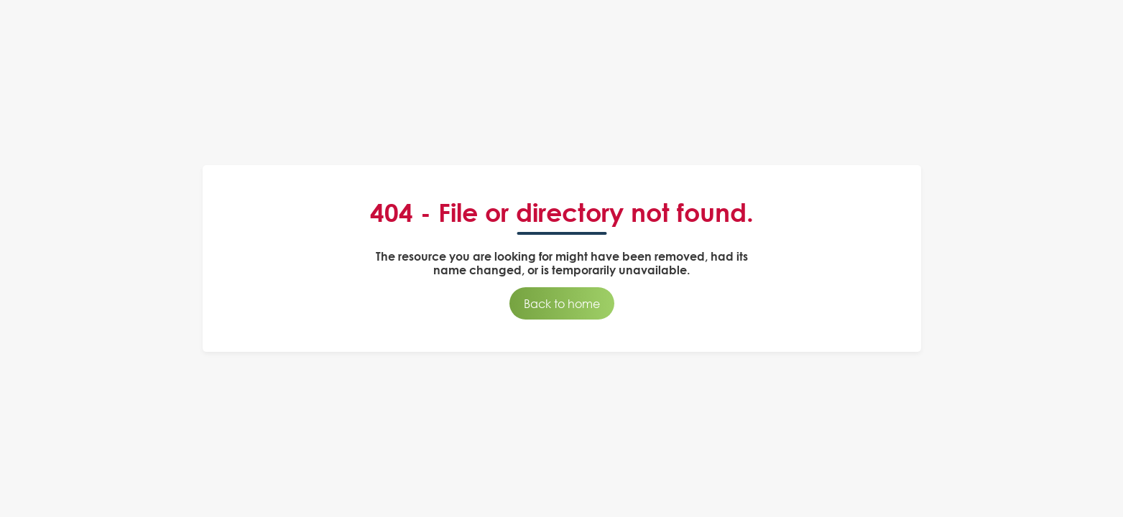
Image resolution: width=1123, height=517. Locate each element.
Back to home (562, 303)
